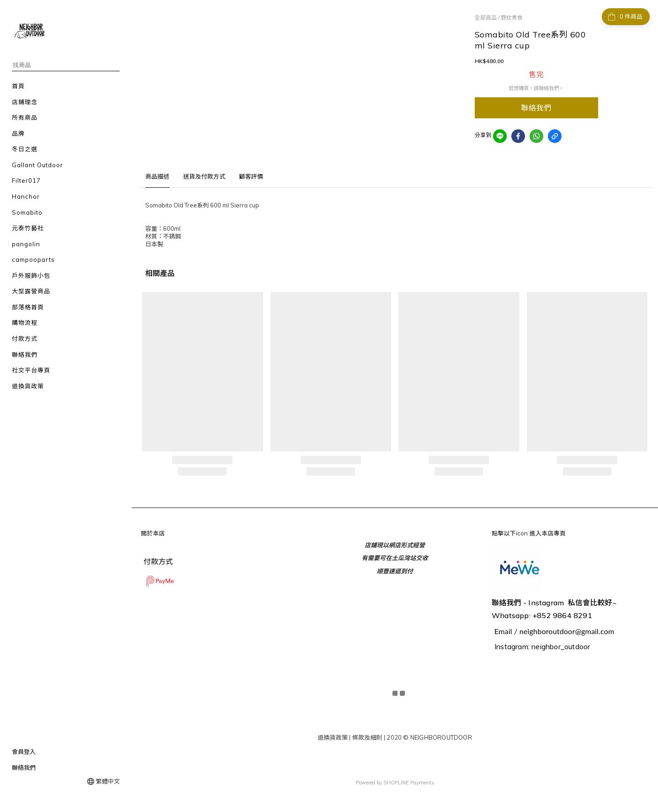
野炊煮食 (512, 17)
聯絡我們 (24, 767)
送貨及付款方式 (204, 176)
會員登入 (24, 751)
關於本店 (153, 533)
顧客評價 (251, 176)
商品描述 (157, 176)
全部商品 (486, 17)
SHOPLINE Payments (408, 781)
